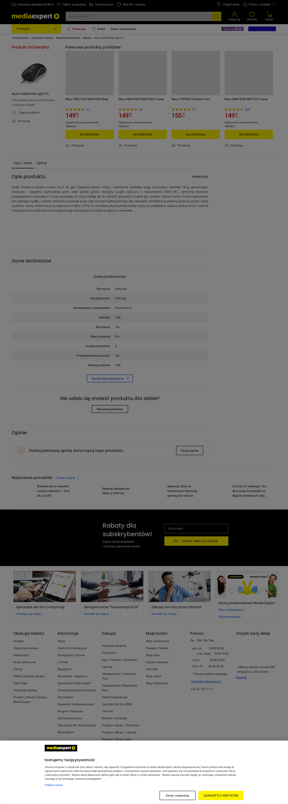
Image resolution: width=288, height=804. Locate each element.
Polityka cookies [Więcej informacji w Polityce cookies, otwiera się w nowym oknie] (54, 785)
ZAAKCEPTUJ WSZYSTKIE (221, 795)
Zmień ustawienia (177, 795)
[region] (144, 772)
